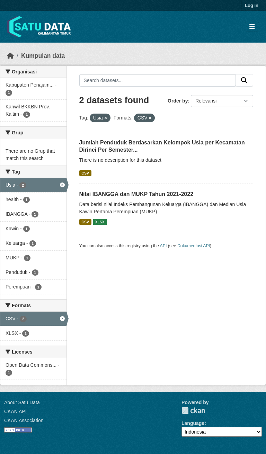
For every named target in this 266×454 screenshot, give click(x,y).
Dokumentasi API (193, 245)
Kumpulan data (43, 55)
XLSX (99, 222)
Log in (251, 5)
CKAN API (15, 411)
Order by (178, 101)
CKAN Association (24, 420)
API (163, 245)
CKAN (193, 410)
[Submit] (244, 80)
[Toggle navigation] (252, 27)
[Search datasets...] (157, 80)
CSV (85, 173)
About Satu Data (22, 402)
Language (192, 423)
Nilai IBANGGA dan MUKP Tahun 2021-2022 (136, 194)
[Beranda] (10, 55)
